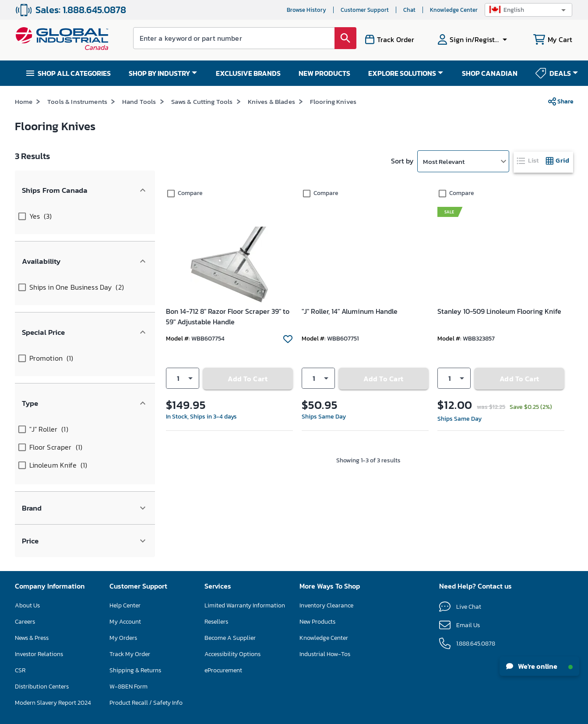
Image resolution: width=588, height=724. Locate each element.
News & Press (32, 545)
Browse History (306, 10)
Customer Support (365, 10)
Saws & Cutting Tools (202, 101)
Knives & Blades (271, 101)
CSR (20, 577)
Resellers (216, 528)
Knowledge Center (454, 10)
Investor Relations (39, 561)
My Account (125, 528)
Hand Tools (139, 101)
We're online (539, 666)
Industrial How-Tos (324, 561)
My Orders (123, 545)
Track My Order (129, 561)
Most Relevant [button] (444, 161)
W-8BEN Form (128, 593)
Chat (409, 10)
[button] (528, 10)
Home (24, 101)
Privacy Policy (318, 713)
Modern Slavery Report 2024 (53, 609)
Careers (25, 528)
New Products (317, 528)
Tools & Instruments (77, 101)
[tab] (528, 161)
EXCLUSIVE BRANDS (248, 73)
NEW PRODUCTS (324, 73)
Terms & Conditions (276, 713)
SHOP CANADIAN (490, 73)
